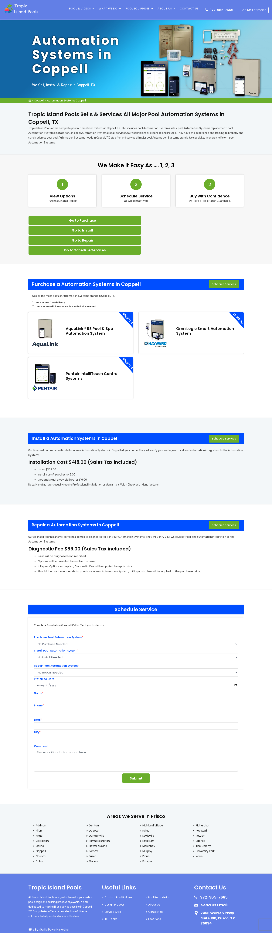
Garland (94, 832)
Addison (41, 796)
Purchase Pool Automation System (58, 608)
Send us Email (214, 875)
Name (38, 664)
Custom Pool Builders (118, 868)
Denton (94, 796)
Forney (93, 822)
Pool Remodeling (159, 868)
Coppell (39, 100)
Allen (39, 801)
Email (38, 690)
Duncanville (96, 806)
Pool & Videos (81, 8)
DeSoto (94, 801)
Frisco (93, 827)
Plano (146, 827)
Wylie (199, 827)
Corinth (41, 827)
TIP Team (111, 890)
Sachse (200, 812)
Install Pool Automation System (56, 621)
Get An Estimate (253, 8)
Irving (145, 801)
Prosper (147, 832)
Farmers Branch (99, 812)
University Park (205, 822)
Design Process (114, 875)
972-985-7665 (222, 8)
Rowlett (201, 806)
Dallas (39, 832)
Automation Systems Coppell (66, 100)
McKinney (148, 817)
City (37, 703)
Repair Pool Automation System (56, 636)
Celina (40, 817)
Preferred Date (44, 650)
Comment (41, 717)
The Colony (203, 817)
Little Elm (148, 812)
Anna (39, 806)
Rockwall (201, 801)
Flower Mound (98, 817)
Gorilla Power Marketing (54, 900)
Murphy (147, 822)
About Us (165, 8)
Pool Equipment (138, 8)
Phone (39, 676)
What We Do (108, 8)
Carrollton (42, 812)
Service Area (113, 883)
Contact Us (189, 8)
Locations (154, 890)
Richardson (203, 796)
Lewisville (148, 806)
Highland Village (152, 796)
